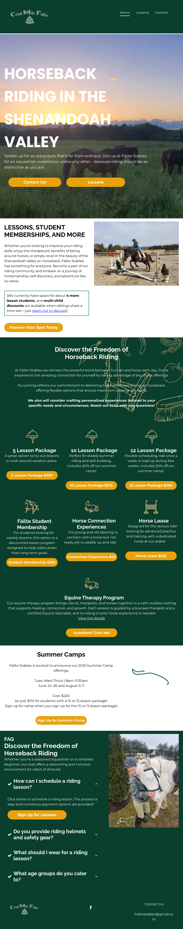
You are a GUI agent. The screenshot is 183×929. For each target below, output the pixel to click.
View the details (91, 618)
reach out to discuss (49, 311)
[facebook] (91, 906)
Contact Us (154, 902)
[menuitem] (125, 12)
